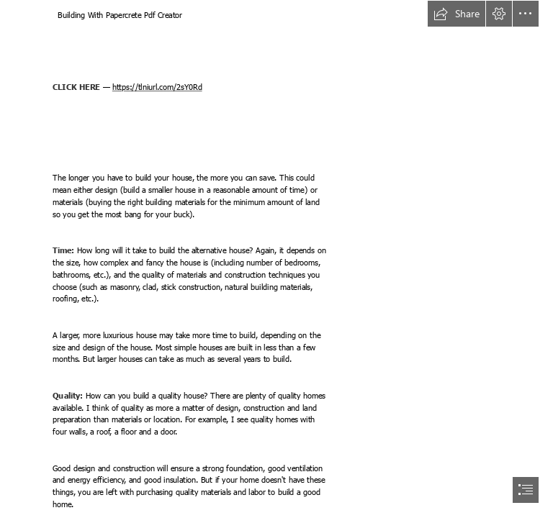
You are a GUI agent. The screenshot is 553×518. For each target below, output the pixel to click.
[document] (276, 259)
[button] (456, 14)
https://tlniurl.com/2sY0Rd (157, 87)
